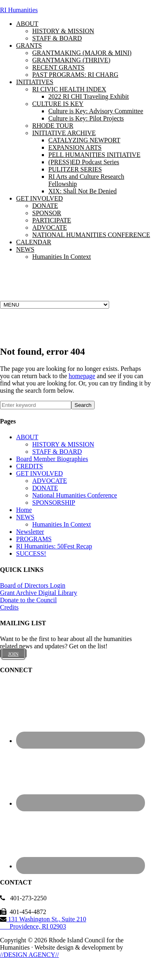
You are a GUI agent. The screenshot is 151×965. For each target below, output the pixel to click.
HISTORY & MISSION (63, 444)
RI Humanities (19, 9)
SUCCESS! (31, 553)
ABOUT (27, 437)
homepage (82, 375)
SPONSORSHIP (53, 502)
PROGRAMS (34, 538)
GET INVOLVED (39, 473)
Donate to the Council (28, 600)
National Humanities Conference (74, 495)
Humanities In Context (61, 524)
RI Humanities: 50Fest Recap (54, 546)
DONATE (45, 488)
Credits (9, 607)
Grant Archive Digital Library (38, 592)
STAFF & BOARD (57, 451)
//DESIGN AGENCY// (29, 954)
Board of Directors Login (32, 585)
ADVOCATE (49, 480)
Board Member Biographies (52, 458)
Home (24, 509)
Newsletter (30, 531)
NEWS (25, 517)
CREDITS (29, 466)
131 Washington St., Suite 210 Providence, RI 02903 (43, 923)
